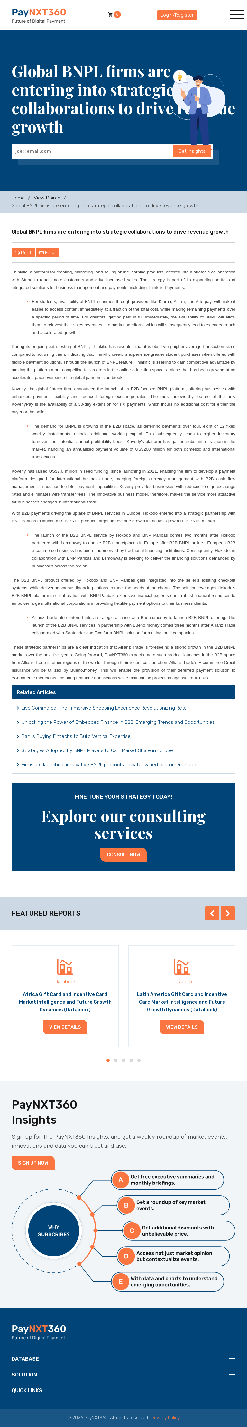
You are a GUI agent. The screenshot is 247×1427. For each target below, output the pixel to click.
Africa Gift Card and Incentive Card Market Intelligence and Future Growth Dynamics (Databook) (65, 1002)
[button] (108, 1060)
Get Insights (192, 151)
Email (47, 252)
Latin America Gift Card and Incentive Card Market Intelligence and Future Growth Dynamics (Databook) (182, 1002)
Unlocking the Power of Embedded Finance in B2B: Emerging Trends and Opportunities (118, 722)
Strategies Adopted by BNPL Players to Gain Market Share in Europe (97, 750)
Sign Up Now (33, 1163)
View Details (65, 1027)
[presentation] (212, 913)
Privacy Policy (165, 1418)
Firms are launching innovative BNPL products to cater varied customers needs (110, 765)
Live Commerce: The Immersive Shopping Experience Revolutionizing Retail (105, 708)
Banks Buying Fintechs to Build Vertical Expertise (76, 736)
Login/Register (177, 15)
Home (18, 198)
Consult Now (123, 855)
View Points (47, 198)
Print (23, 252)
